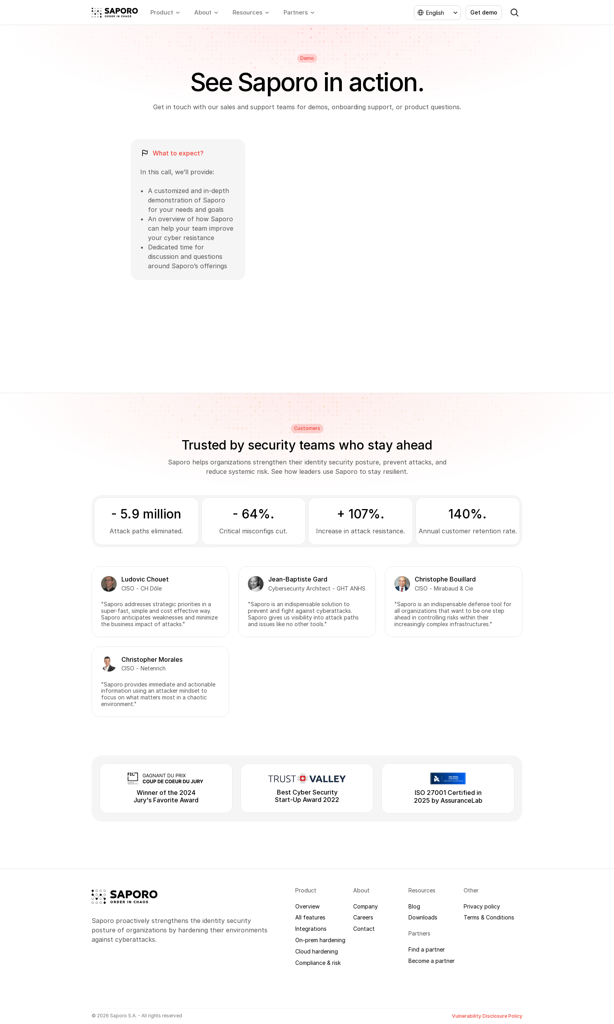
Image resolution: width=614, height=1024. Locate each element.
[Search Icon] (514, 12)
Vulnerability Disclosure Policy (487, 1016)
